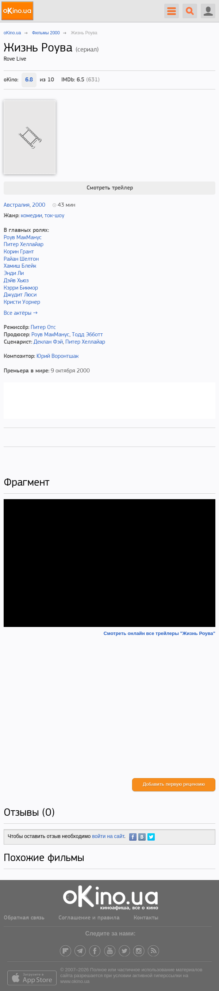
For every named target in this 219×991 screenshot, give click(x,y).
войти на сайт (108, 836)
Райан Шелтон (21, 259)
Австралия (17, 205)
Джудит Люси (20, 295)
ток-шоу (54, 216)
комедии (31, 216)
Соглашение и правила (89, 918)
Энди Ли (14, 273)
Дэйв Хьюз (16, 281)
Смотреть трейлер (110, 188)
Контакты (146, 918)
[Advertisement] (109, 707)
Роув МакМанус (23, 238)
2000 (38, 205)
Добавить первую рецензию (174, 784)
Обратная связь (24, 918)
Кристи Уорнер (22, 302)
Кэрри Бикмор (21, 288)
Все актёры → (21, 313)
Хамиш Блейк (20, 266)
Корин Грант (19, 252)
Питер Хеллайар (23, 245)
